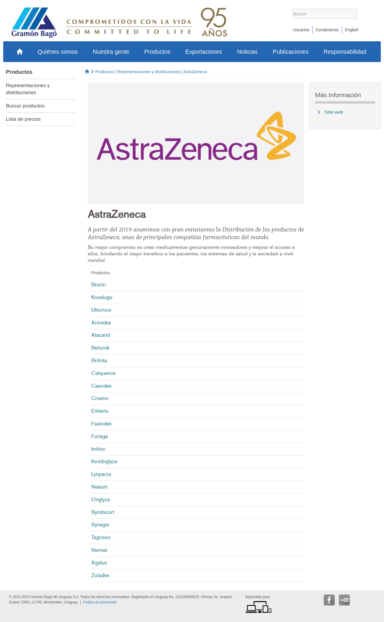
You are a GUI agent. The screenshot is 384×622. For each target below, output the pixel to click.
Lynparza (101, 474)
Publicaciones (290, 51)
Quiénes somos (58, 51)
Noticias (247, 51)
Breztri (98, 284)
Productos (157, 51)
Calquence (103, 373)
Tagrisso (100, 537)
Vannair (99, 550)
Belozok (100, 347)
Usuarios (301, 29)
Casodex (101, 385)
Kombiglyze (104, 461)
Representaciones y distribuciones (148, 71)
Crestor (100, 398)
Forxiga (99, 436)
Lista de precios (23, 119)
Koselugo (102, 297)
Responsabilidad (344, 51)
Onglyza (100, 499)
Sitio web (334, 112)
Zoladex (100, 575)
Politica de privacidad (99, 602)
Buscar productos (25, 106)
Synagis (100, 524)
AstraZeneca (195, 71)
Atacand (100, 335)
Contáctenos (327, 29)
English (352, 29)
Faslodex (101, 423)
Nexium (99, 486)
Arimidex (101, 322)
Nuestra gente (111, 51)
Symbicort (102, 512)
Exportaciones (203, 51)
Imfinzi (98, 449)
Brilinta (99, 360)
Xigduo (99, 562)
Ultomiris (101, 310)
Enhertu (99, 410)
